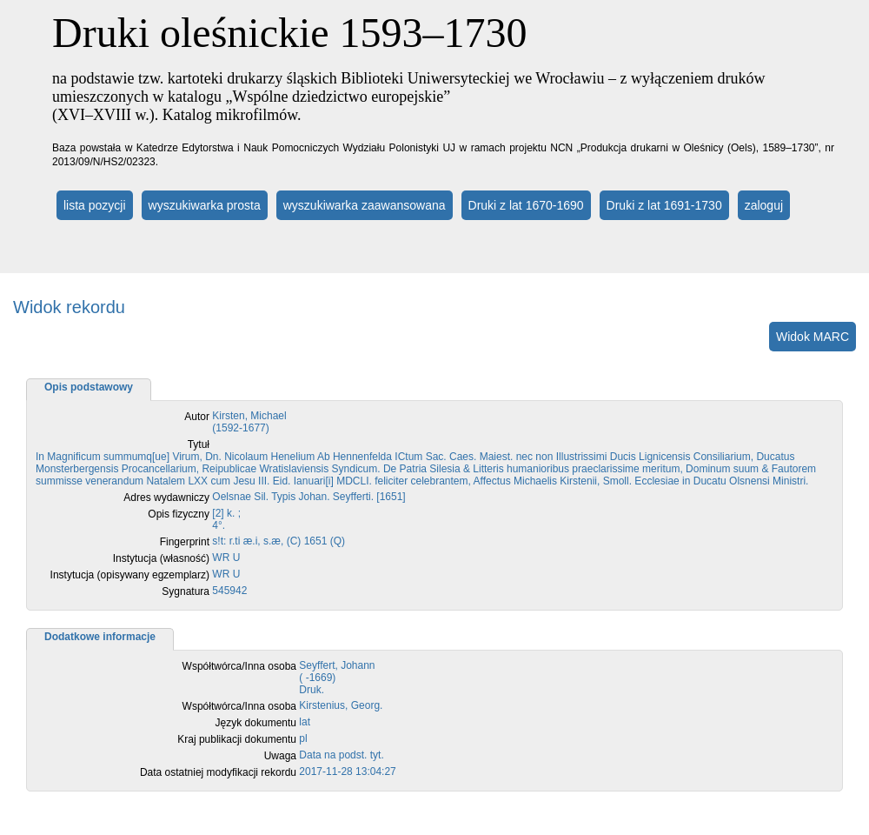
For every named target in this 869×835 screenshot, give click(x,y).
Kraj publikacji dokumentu (236, 739)
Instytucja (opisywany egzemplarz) (129, 575)
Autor (196, 417)
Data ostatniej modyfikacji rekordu (218, 772)
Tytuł (198, 444)
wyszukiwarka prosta (205, 205)
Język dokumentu (256, 723)
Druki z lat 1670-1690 (526, 205)
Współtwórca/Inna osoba (239, 666)
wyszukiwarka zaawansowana (364, 205)
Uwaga (280, 756)
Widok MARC (812, 337)
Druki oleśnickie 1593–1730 (289, 33)
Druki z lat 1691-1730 (664, 205)
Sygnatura (185, 591)
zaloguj (764, 205)
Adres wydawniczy (166, 497)
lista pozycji (94, 205)
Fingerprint (184, 542)
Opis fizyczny (178, 514)
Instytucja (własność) (161, 558)
